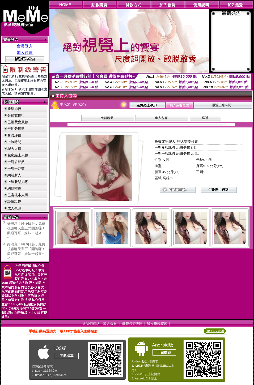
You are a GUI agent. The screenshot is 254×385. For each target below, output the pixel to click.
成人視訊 (14, 208)
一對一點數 (16, 168)
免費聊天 (107, 118)
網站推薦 (14, 188)
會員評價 (14, 135)
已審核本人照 (17, 195)
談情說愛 (14, 202)
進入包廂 (161, 118)
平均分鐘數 (16, 129)
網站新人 (14, 175)
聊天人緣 (14, 149)
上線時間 (14, 142)
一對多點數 (16, 162)
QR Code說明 (215, 331)
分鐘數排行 (16, 115)
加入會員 (25, 52)
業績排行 (14, 109)
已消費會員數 (17, 122)
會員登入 (25, 46)
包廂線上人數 (17, 155)
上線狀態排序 (17, 182)
